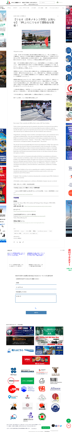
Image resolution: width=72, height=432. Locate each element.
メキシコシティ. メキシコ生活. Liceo (30, 233)
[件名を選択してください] (35, 292)
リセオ (50, 231)
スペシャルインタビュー (54, 7)
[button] (63, 7)
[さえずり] (61, 426)
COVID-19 (15, 7)
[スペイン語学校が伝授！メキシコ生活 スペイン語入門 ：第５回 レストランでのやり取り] (16, 258)
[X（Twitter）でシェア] (17, 242)
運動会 (34, 231)
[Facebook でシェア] (14, 242)
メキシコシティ (16, 236)
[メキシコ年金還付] (27, 381)
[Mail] (68, 421)
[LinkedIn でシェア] (20, 242)
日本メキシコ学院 (17, 233)
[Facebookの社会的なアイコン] (56, 426)
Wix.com (42, 431)
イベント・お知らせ (17, 238)
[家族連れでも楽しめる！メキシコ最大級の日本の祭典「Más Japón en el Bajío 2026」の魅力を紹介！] (36, 258)
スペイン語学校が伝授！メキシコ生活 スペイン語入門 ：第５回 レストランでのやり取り (16, 265)
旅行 (46, 7)
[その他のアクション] (58, 16)
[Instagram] (58, 426)
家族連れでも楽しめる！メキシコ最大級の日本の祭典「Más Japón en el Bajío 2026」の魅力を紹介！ (36, 265)
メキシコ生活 (40, 7)
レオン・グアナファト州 (24, 7)
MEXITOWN (16, 231)
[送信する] (36, 312)
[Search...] (47, 2)
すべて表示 (62, 250)
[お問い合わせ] (45, 427)
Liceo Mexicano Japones (42, 231)
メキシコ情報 (28, 231)
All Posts (9, 7)
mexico (22, 231)
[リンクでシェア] (23, 242)
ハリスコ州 (33, 7)
